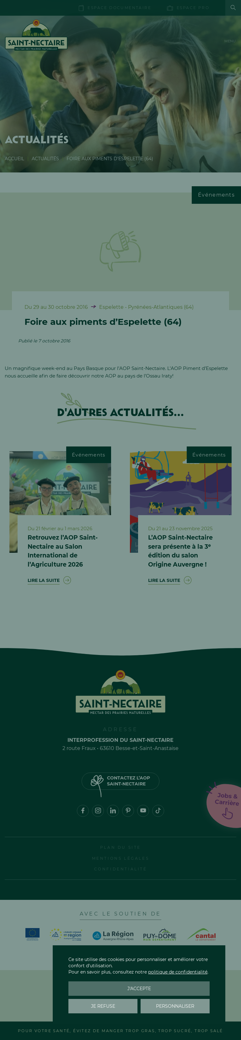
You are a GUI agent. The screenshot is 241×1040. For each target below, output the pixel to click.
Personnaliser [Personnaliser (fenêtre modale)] (175, 1006)
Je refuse (103, 1006)
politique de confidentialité (177, 972)
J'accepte (139, 988)
